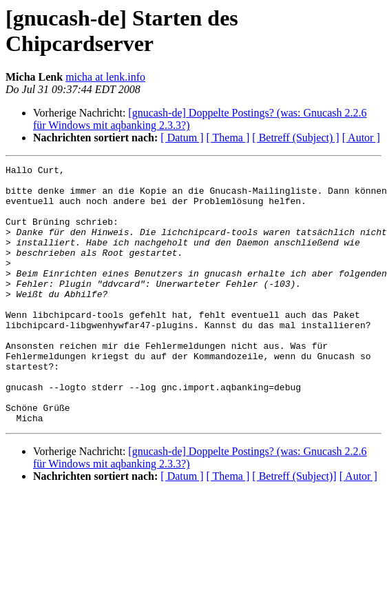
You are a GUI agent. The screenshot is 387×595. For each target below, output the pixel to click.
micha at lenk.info (105, 77)
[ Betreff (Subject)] (294, 528)
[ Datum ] (181, 137)
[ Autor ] (361, 137)
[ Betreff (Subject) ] (295, 137)
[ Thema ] (228, 137)
